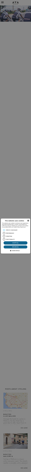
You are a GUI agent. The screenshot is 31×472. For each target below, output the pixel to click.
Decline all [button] (15, 247)
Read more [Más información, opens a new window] (23, 227)
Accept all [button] (15, 243)
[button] (15, 250)
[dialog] (15, 235)
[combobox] (28, 220)
